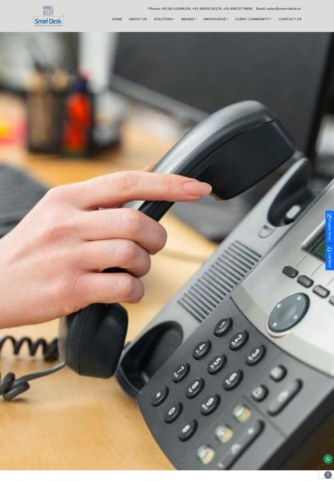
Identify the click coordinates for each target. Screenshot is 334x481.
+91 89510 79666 (238, 8)
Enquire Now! (329, 226)
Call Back (329, 257)
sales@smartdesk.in (283, 8)
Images (187, 19)
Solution (163, 19)
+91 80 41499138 (175, 8)
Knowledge (215, 19)
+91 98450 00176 (207, 8)
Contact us (290, 19)
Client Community (252, 19)
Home (117, 19)
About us (138, 19)
